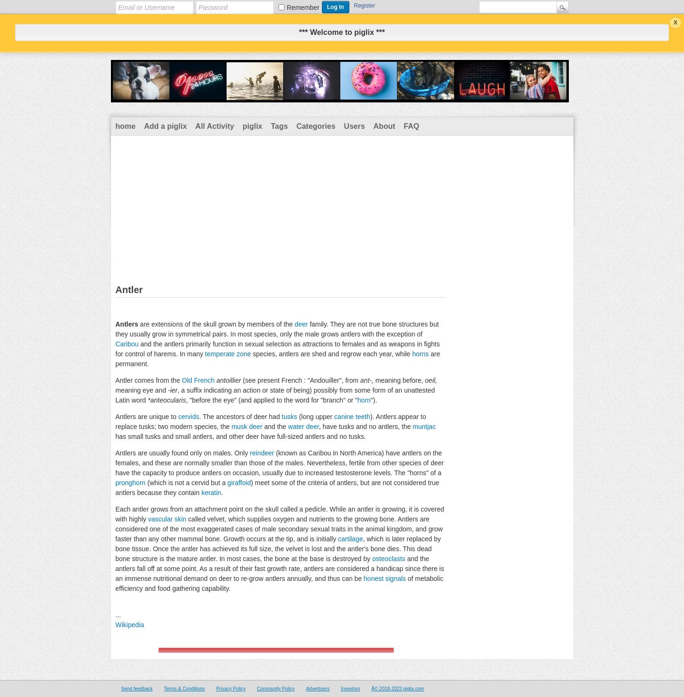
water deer (303, 426)
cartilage (350, 539)
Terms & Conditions (184, 688)
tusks (289, 416)
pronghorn (131, 483)
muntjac (424, 426)
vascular (160, 519)
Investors (350, 688)
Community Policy (276, 688)
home (126, 126)
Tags (279, 126)
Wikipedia (130, 625)
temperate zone (228, 354)
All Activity (214, 126)
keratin (211, 492)
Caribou (127, 344)
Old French (198, 380)
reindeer (262, 453)
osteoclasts (388, 559)
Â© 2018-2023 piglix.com (398, 688)
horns (420, 354)
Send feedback (137, 688)
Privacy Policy (230, 688)
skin (180, 519)
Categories (316, 126)
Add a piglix (165, 126)
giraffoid (239, 483)
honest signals (384, 578)
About (384, 126)
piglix (252, 126)
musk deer (246, 426)
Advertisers (317, 688)
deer (301, 324)
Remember (303, 7)
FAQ (411, 126)
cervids (188, 416)
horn (364, 400)
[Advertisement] (342, 207)
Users (354, 126)
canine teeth (352, 416)
